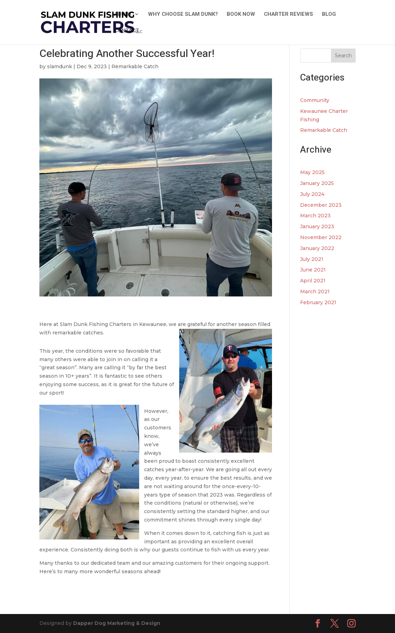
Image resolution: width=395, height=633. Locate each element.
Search (343, 55)
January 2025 (317, 183)
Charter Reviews (288, 15)
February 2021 (318, 302)
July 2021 (311, 259)
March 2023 (315, 215)
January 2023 (317, 226)
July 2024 (312, 194)
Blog (329, 15)
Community (314, 100)
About (123, 15)
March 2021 (315, 291)
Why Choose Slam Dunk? (183, 15)
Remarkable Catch (134, 66)
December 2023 (321, 205)
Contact (126, 31)
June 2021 (313, 270)
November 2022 (321, 237)
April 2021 (312, 280)
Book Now (241, 15)
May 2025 (312, 172)
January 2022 (317, 248)
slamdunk (59, 66)
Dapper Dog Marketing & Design (116, 623)
